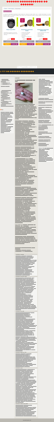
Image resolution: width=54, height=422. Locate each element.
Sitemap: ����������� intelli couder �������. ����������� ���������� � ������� (45, 127)
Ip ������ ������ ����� (23, 250)
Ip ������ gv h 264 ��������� (23, 251)
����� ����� (5, 86)
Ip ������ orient (6, 82)
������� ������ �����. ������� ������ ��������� (44, 121)
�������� (5, 79)
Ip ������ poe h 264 (7, 84)
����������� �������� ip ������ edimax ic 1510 (6, 91)
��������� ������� (45, 105)
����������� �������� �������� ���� (45, 133)
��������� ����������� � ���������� (43, 144)
